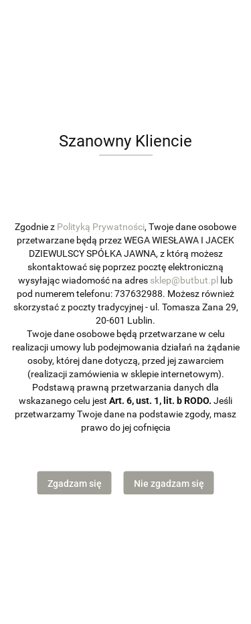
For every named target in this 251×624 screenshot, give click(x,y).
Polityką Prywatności (101, 226)
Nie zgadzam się (169, 483)
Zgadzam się (75, 483)
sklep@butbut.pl (184, 279)
